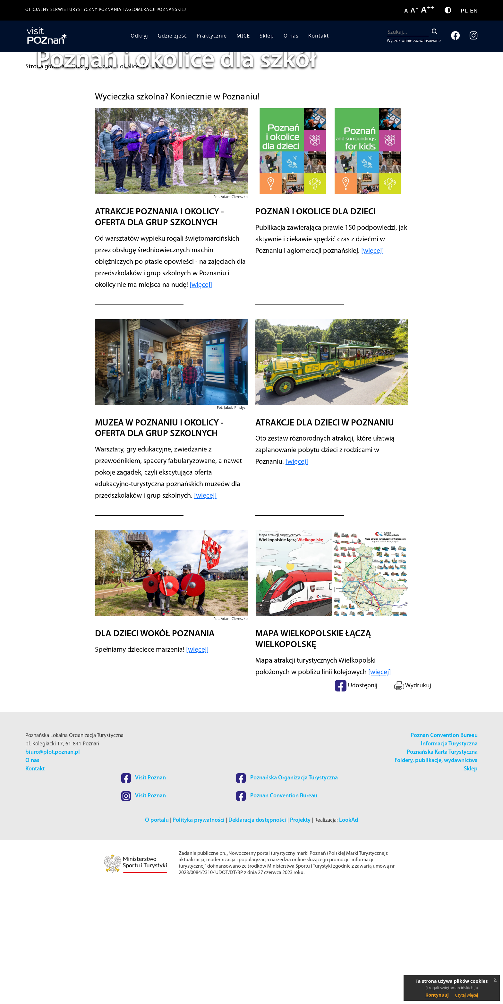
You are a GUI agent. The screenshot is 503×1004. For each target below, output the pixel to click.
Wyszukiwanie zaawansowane (414, 40)
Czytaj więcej (466, 995)
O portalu (157, 936)
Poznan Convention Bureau (444, 852)
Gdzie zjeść (172, 35)
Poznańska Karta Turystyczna (442, 868)
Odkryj (139, 35)
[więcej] (201, 401)
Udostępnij (356, 802)
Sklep (267, 35)
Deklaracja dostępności (257, 936)
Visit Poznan (143, 894)
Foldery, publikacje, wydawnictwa (436, 877)
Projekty (300, 936)
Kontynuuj (437, 995)
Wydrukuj (412, 802)
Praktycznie (212, 35)
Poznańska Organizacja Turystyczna (287, 894)
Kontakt (318, 35)
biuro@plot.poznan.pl (52, 868)
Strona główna (45, 67)
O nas (291, 35)
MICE (243, 35)
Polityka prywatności (199, 936)
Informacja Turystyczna (449, 860)
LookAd (348, 936)
